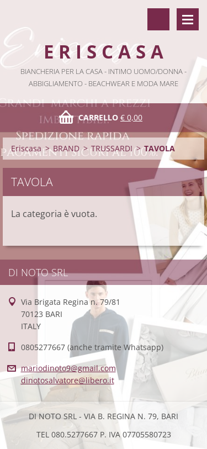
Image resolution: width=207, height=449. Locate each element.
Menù (188, 19)
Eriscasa (26, 148)
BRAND (66, 148)
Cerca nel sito (158, 19)
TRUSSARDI (111, 148)
